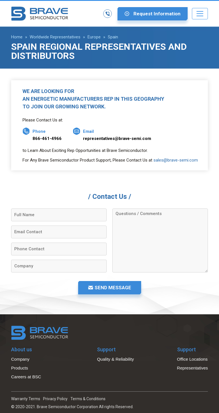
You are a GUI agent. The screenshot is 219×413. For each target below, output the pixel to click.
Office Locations (192, 359)
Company (20, 359)
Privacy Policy (55, 399)
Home (17, 37)
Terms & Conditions (88, 399)
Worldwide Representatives (55, 37)
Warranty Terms (25, 399)
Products (19, 368)
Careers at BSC (26, 377)
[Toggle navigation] (200, 13)
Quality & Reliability (115, 359)
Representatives (192, 368)
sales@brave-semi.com (175, 160)
